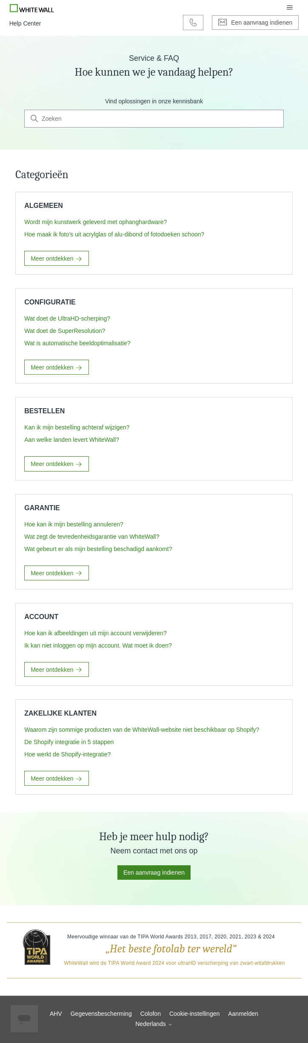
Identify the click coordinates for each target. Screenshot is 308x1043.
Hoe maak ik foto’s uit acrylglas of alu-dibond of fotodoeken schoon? (114, 234)
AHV (56, 1013)
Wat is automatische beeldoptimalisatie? (77, 343)
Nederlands (154, 1023)
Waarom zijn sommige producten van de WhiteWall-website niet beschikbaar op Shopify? (141, 729)
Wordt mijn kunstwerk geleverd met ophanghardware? (95, 222)
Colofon (150, 1013)
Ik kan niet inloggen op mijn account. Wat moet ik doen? (98, 645)
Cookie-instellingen (194, 1013)
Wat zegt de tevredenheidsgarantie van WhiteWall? (91, 536)
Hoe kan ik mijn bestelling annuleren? (73, 524)
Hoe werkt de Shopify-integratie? (67, 754)
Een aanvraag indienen (154, 872)
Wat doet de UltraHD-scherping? (67, 318)
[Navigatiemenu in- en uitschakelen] (290, 7)
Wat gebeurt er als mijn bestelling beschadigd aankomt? (98, 549)
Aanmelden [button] (243, 1013)
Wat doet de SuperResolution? (64, 330)
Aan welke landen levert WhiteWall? (71, 439)
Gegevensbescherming (101, 1013)
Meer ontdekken (57, 259)
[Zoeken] (154, 118)
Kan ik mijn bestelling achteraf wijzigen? (76, 427)
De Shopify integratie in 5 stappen (69, 742)
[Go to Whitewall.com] (32, 8)
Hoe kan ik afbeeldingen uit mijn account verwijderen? (95, 633)
